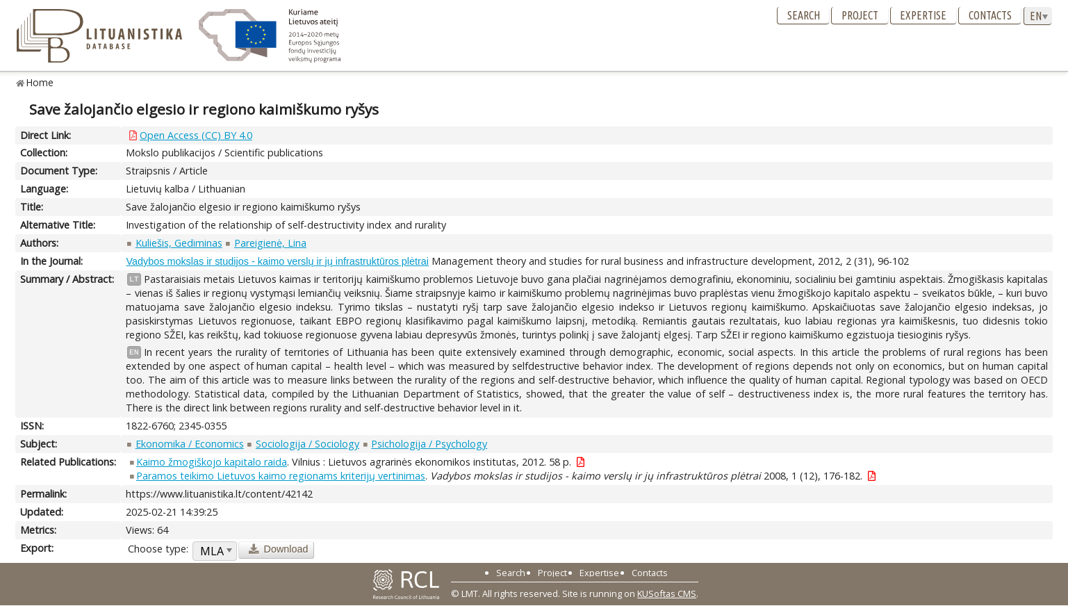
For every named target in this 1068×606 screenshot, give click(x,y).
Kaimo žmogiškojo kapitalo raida (211, 461)
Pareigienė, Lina (270, 242)
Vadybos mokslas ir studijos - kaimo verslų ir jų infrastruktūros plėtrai (277, 261)
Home (40, 82)
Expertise (923, 15)
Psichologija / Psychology (429, 443)
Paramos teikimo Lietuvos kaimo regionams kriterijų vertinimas (280, 475)
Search (803, 15)
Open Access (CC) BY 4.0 (196, 135)
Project (859, 15)
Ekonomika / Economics (189, 443)
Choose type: (158, 548)
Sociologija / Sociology (307, 443)
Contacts (990, 15)
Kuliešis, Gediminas (178, 242)
